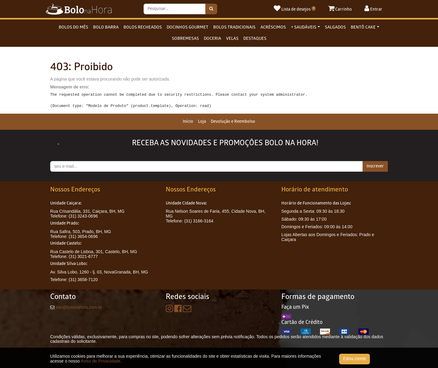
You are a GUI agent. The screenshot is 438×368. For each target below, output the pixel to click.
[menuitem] (188, 121)
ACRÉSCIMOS (273, 27)
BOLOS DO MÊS (73, 27)
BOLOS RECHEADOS (142, 27)
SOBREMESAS (185, 38)
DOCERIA (212, 38)
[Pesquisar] (211, 9)
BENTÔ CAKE (363, 27)
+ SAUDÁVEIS (303, 27)
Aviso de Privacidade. (101, 361)
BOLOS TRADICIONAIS (234, 27)
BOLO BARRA (106, 27)
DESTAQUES (254, 38)
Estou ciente (354, 359)
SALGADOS (335, 27)
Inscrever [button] (375, 166)
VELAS (232, 38)
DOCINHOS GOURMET (187, 27)
